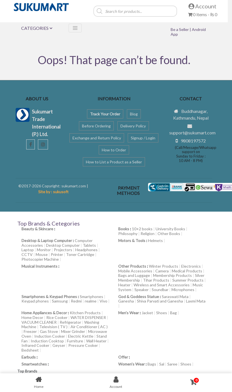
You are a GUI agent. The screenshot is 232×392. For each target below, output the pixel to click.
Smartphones (91, 296)
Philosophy (127, 233)
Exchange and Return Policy (96, 137)
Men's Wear (128, 312)
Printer (57, 254)
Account (202, 6)
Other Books (169, 233)
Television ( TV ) (53, 326)
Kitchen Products (85, 312)
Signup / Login (143, 137)
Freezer (30, 331)
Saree (172, 364)
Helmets (155, 240)
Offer (123, 357)
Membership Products (172, 275)
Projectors (63, 249)
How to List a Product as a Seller (114, 161)
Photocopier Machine (40, 259)
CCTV (27, 254)
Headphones (86, 249)
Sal (161, 364)
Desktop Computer (63, 245)
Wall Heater (96, 340)
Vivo (103, 301)
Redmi (76, 301)
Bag (173, 312)
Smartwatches (34, 364)
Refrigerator (70, 322)
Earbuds (28, 357)
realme (90, 301)
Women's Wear (131, 364)
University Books (170, 228)
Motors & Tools (131, 240)
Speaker (141, 289)
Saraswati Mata (175, 296)
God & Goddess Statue (138, 296)
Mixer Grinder (73, 331)
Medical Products (187, 270)
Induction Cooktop (47, 340)
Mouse (42, 254)
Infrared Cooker (35, 345)
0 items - (202, 14)
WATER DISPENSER (88, 317)
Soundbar (160, 289)
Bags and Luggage (134, 275)
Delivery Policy (133, 126)
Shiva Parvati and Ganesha (160, 301)
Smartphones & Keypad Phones (49, 296)
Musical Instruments (39, 266)
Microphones (182, 289)
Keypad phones (35, 301)
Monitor (44, 249)
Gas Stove (49, 331)
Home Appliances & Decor (44, 312)
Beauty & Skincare (37, 228)
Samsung (60, 301)
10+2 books (142, 228)
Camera (162, 270)
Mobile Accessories (135, 270)
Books (123, 228)
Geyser (58, 345)
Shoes (161, 312)
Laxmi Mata (196, 301)
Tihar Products (156, 280)
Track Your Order (105, 114)
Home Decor (32, 317)
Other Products (132, 266)
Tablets (89, 245)
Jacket (147, 312)
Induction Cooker (49, 336)
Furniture (75, 340)
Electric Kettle (80, 336)
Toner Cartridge (80, 254)
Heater (124, 284)
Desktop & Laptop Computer (46, 240)
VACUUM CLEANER (39, 322)
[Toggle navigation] (75, 28)
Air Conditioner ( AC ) (89, 326)
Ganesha (126, 301)
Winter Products (163, 266)
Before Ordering (96, 126)
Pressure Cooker (83, 345)
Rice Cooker (56, 317)
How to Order (114, 149)
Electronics (191, 266)
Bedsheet (30, 350)
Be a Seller (180, 29)
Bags (152, 364)
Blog (134, 114)
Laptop (27, 249)
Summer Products (188, 280)
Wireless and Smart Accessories (162, 284)
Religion (147, 233)
